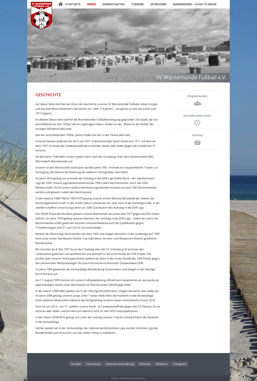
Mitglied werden (197, 96)
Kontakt (76, 364)
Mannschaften (113, 4)
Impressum (93, 364)
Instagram (179, 364)
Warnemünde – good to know (194, 4)
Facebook (162, 364)
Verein (91, 4)
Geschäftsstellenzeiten (197, 115)
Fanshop (197, 135)
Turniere (137, 4)
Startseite (72, 4)
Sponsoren (158, 4)
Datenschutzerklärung (120, 364)
